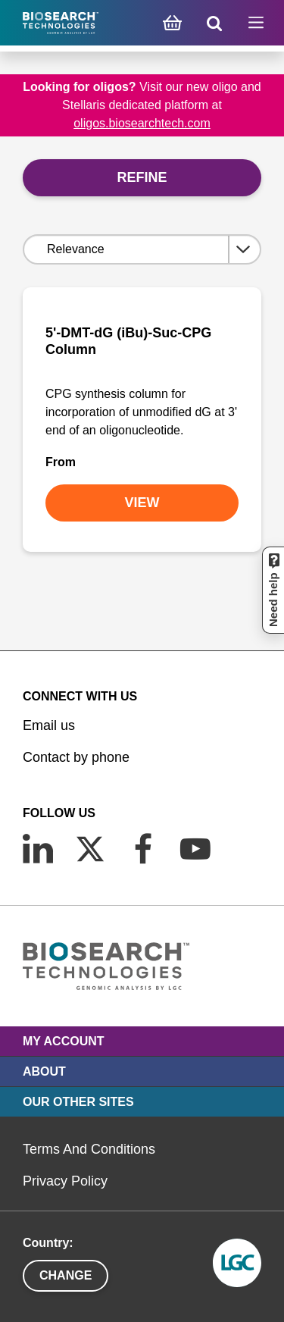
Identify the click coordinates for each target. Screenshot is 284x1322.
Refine (142, 177)
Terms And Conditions (89, 1149)
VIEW (141, 502)
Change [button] (65, 1275)
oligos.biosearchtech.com (142, 123)
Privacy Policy (65, 1181)
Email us (49, 725)
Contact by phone (76, 757)
